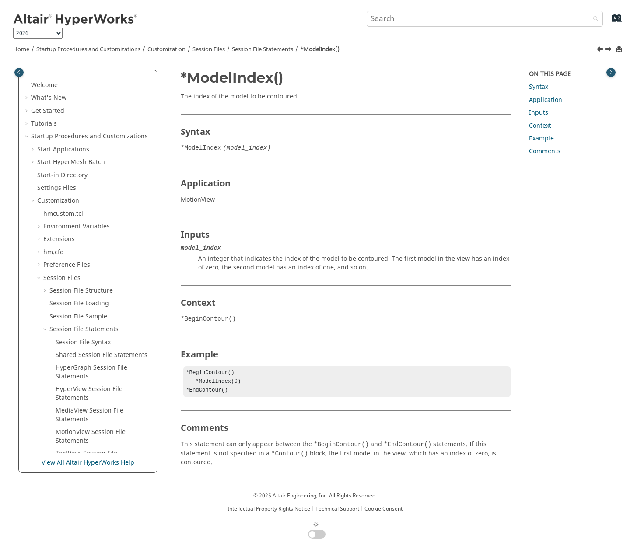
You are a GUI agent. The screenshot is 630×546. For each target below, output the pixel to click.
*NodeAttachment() (85, 310)
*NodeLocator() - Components (100, 323)
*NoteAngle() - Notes (87, 412)
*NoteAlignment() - (100, 374)
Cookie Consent (383, 509)
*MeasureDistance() (85, 91)
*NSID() (67, 425)
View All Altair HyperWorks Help (88, 462)
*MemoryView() (79, 117)
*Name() (68, 284)
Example (541, 138)
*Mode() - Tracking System (95, 168)
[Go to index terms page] (607, 22)
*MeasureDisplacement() (93, 78)
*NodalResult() (78, 297)
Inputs (538, 112)
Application (545, 100)
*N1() (64, 258)
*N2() (64, 271)
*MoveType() (75, 219)
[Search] (593, 19)
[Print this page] (619, 50)
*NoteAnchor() (77, 400)
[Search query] (485, 19)
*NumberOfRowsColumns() (96, 451)
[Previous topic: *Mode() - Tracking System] (600, 50)
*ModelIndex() (320, 49)
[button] (52, 78)
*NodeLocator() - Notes (90, 335)
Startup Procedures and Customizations (88, 49)
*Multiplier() (74, 245)
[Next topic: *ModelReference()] (609, 50)
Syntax (538, 86)
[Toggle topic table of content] (611, 72)
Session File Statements (262, 49)
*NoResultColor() (81, 361)
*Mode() (68, 155)
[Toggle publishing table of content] (19, 72)
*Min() (65, 130)
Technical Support (337, 509)
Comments (544, 151)
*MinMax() (72, 142)
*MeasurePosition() (84, 104)
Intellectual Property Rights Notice (269, 509)
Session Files (208, 49)
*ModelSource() (79, 207)
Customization (166, 49)
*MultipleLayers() (81, 233)
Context (540, 125)
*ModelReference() (84, 194)
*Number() (72, 438)
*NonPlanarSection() (86, 348)
